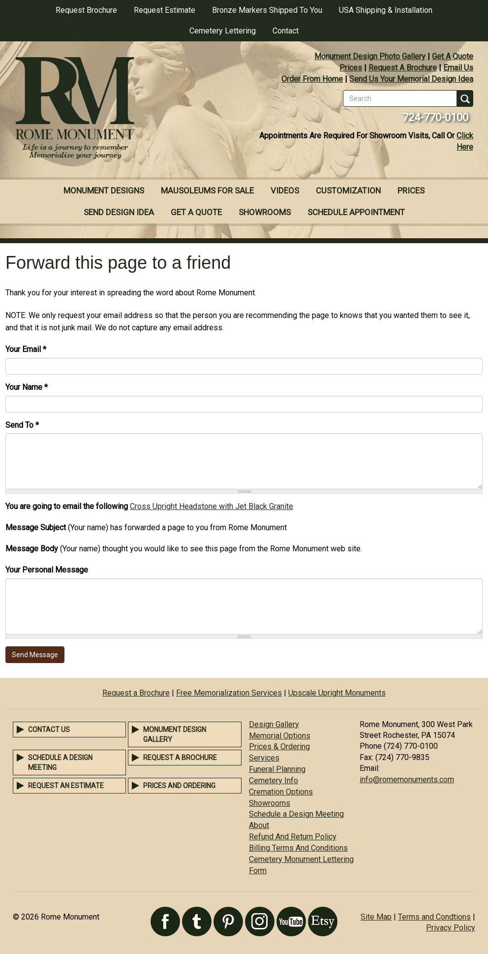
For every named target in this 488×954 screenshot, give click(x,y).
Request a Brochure (136, 693)
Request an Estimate (66, 786)
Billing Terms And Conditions (298, 848)
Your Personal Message (46, 569)
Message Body (31, 548)
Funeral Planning (277, 769)
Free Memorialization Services (229, 693)
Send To (22, 425)
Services (264, 758)
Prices (350, 67)
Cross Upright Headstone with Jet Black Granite (211, 506)
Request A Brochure (402, 67)
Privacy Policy (450, 927)
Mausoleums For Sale (207, 190)
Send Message (35, 655)
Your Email (25, 349)
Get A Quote (452, 56)
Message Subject (35, 527)
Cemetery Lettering (222, 30)
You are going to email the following (66, 506)
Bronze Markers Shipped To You (267, 10)
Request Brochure (86, 10)
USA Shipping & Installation (385, 10)
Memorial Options (279, 735)
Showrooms (265, 212)
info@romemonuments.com (407, 779)
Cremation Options (281, 791)
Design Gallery (274, 724)
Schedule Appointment (356, 212)
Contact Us (49, 729)
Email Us (458, 67)
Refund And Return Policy (292, 836)
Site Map (376, 917)
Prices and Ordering (179, 786)
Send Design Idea (119, 212)
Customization (348, 190)
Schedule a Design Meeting (296, 814)
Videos (285, 190)
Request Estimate (164, 10)
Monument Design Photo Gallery (370, 56)
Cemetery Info (273, 780)
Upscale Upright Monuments (337, 693)
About (259, 825)
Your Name (26, 387)
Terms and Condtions (434, 917)
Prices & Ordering (279, 746)
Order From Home (312, 79)
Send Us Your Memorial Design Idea (411, 79)
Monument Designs (103, 190)
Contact (286, 30)
